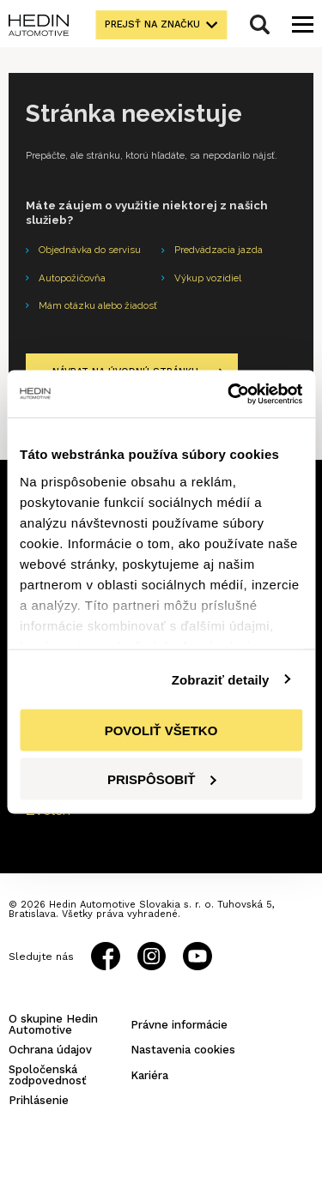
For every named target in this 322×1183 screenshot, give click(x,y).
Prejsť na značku (152, 24)
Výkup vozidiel (207, 278)
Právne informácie (179, 1024)
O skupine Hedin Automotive (53, 1024)
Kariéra (149, 1075)
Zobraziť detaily (221, 679)
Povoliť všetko (161, 730)
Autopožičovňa (72, 278)
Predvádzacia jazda (218, 250)
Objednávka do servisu (90, 250)
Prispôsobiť (161, 778)
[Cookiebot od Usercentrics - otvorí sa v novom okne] (229, 394)
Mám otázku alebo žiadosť (98, 305)
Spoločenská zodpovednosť (48, 1075)
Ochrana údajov (50, 1049)
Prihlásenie (39, 1100)
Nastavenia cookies (183, 1049)
